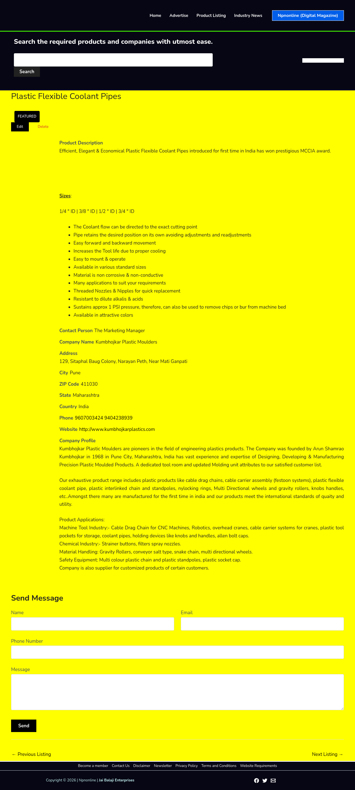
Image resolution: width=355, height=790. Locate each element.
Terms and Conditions (218, 765)
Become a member (93, 765)
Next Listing (327, 754)
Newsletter (163, 765)
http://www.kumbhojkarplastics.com (117, 429)
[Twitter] (264, 780)
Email (186, 612)
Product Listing (211, 15)
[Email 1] (273, 780)
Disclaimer (141, 765)
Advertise (178, 15)
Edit (20, 126)
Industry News (248, 15)
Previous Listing (31, 754)
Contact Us (121, 765)
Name (17, 612)
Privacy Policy (187, 765)
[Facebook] (256, 780)
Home (155, 15)
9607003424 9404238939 (104, 418)
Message (20, 669)
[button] (308, 15)
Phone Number (27, 641)
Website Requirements (258, 765)
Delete (43, 126)
